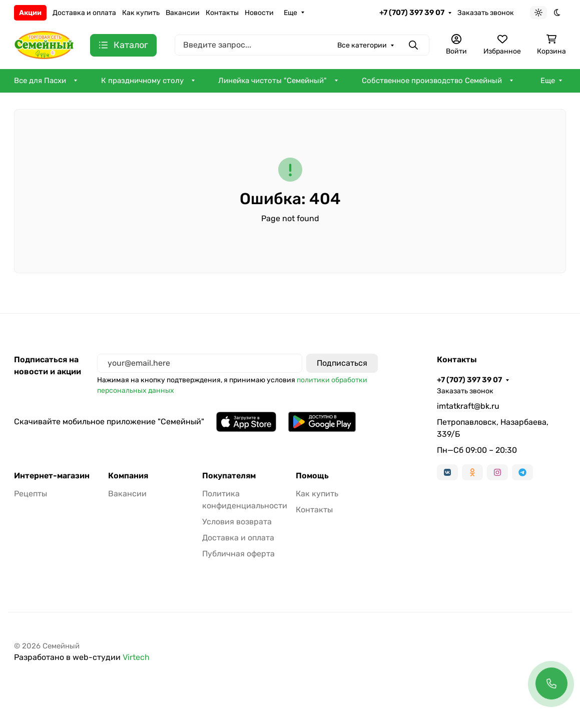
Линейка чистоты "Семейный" (272, 80)
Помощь (312, 476)
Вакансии (183, 13)
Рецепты (30, 493)
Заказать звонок (485, 13)
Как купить (141, 13)
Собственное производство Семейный (432, 80)
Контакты (222, 13)
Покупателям (229, 476)
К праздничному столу (142, 80)
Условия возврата (237, 521)
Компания (128, 476)
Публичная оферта (238, 553)
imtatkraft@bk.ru (468, 406)
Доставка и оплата (84, 13)
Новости (259, 13)
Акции (30, 13)
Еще (290, 13)
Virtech (136, 657)
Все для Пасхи (40, 80)
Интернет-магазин (52, 476)
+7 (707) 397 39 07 (411, 12)
